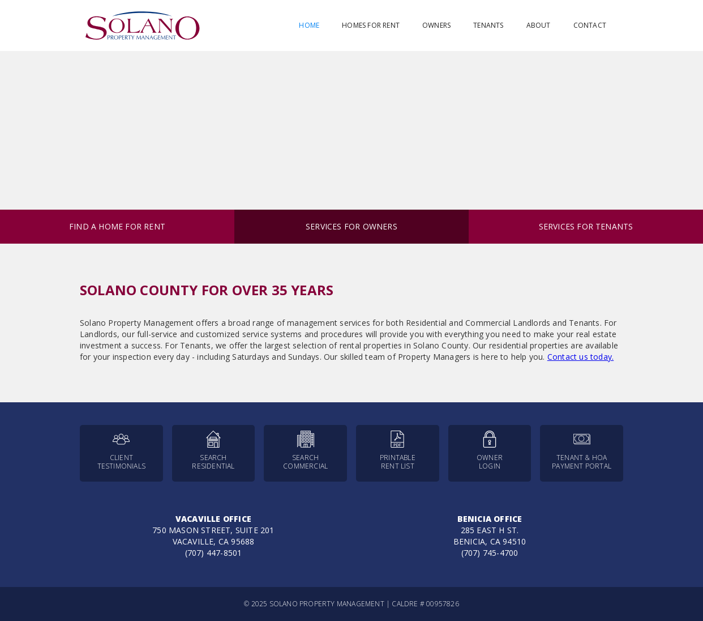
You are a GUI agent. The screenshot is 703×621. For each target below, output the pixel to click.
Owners (436, 25)
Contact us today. (580, 356)
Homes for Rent (371, 25)
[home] (142, 25)
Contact (589, 25)
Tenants (488, 25)
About (538, 25)
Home (309, 25)
